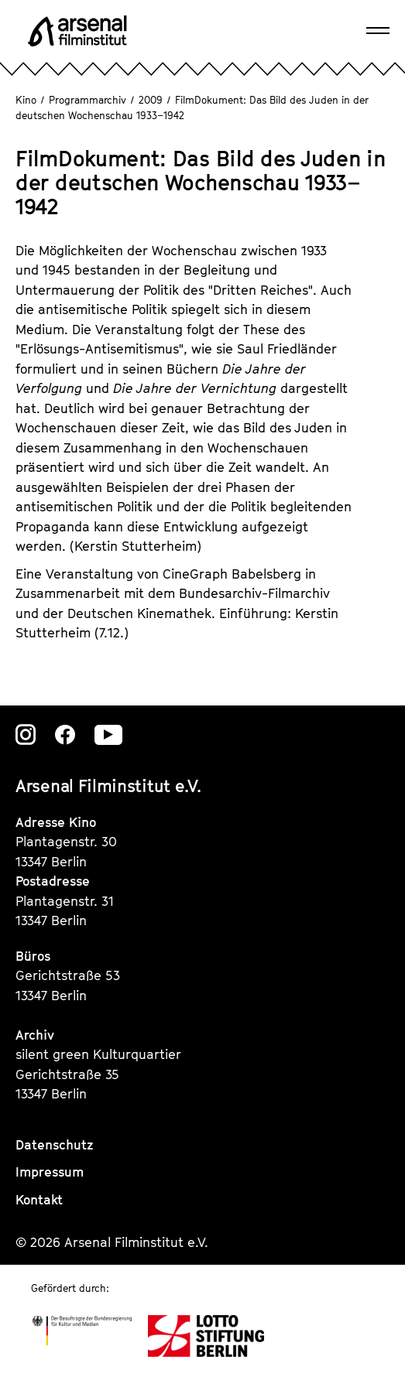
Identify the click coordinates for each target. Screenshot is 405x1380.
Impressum (49, 1172)
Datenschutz (54, 1145)
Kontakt (39, 1200)
